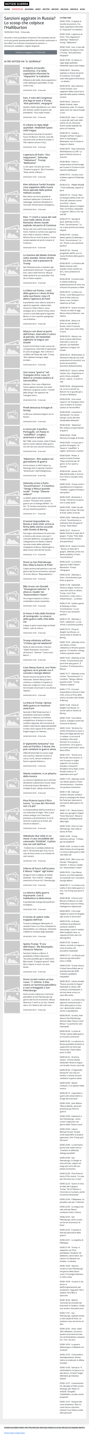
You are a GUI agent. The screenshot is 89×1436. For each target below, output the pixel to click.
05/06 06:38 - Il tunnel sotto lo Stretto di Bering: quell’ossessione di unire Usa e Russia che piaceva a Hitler (72, 283)
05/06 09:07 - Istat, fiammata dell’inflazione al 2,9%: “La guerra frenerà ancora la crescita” (72, 152)
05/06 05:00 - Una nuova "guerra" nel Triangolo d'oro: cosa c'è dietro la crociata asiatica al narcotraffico (72, 403)
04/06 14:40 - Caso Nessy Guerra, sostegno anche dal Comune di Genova (72, 721)
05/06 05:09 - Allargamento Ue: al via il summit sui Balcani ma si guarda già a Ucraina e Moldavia (71, 390)
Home (7, 9)
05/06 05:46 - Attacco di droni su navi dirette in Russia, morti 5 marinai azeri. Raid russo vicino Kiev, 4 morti (72, 326)
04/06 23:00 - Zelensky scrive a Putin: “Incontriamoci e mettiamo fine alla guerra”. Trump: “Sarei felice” (72, 521)
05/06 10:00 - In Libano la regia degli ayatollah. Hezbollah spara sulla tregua (72, 63)
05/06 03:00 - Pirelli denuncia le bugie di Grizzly (72, 436)
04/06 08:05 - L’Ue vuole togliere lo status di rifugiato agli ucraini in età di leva (72, 914)
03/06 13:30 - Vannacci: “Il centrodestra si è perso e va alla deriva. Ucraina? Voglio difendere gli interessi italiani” (72, 1373)
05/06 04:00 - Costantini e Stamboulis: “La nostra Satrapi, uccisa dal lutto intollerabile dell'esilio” (71, 416)
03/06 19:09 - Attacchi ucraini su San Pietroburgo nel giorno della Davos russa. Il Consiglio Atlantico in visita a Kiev (71, 1271)
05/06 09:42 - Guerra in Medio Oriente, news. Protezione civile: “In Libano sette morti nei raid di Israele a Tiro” (72, 107)
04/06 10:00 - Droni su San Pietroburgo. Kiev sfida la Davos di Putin (71, 829)
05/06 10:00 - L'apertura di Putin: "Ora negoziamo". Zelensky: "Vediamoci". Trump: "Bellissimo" (71, 38)
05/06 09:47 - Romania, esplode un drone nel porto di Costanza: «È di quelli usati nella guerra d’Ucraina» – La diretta (72, 76)
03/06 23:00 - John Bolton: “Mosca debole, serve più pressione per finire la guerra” (71, 1107)
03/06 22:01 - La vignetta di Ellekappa (71, 1241)
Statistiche (17, 9)
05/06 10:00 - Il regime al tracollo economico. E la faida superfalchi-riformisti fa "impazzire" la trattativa (71, 25)
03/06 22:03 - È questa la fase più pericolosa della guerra (70, 1233)
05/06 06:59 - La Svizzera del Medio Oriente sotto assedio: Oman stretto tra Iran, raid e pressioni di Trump (72, 269)
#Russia (64, 9)
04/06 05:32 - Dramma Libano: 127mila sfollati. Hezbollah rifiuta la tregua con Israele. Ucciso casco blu (72, 1061)
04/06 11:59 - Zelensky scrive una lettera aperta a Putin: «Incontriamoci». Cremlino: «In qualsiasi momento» (72, 783)
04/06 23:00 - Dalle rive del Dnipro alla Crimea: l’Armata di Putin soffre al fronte (72, 510)
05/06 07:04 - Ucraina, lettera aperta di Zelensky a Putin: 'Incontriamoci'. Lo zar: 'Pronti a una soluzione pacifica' (71, 240)
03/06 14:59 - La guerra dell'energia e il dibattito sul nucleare (72, 1347)
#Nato (81, 1427)
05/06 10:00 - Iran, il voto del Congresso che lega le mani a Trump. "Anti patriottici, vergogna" (72, 51)
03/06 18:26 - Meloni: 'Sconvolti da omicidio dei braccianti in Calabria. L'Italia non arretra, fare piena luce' (72, 1304)
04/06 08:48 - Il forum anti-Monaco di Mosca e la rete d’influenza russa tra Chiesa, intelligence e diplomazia (72, 902)
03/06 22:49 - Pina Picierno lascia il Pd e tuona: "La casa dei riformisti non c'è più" (72, 1176)
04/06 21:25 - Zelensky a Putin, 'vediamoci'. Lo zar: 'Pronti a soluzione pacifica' (71, 622)
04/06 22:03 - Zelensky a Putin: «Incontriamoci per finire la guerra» (71, 577)
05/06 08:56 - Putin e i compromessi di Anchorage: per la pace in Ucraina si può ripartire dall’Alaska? (72, 165)
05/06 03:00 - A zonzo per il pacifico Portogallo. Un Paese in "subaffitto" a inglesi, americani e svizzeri (71, 446)
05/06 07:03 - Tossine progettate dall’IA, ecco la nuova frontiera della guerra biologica (72, 254)
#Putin (46, 9)
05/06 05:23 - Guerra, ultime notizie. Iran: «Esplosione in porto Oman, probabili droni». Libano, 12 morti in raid (72, 376)
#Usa (82, 9)
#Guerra (29, 9)
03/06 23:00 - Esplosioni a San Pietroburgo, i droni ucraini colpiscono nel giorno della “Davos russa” (71, 1120)
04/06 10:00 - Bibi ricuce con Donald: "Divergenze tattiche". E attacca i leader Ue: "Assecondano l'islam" (72, 863)
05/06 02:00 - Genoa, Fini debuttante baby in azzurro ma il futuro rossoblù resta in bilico (71, 475)
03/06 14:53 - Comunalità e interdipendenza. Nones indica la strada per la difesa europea (72, 1358)
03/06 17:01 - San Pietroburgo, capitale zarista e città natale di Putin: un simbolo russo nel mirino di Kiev (72, 1318)
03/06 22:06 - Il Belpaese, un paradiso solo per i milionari (72, 1200)
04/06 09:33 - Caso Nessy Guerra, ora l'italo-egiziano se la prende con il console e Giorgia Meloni (72, 876)
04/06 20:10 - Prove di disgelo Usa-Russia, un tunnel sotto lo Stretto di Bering (70, 633)
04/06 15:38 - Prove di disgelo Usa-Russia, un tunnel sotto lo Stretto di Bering (70, 709)
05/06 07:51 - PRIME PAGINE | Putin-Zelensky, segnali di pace (72, 188)
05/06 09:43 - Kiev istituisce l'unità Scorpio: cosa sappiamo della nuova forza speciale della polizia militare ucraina (72, 91)
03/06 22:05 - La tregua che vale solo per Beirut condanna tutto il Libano (71, 1209)
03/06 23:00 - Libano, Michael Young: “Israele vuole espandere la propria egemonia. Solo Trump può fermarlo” (71, 1134)
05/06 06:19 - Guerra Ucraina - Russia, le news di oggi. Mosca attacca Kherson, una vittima (72, 311)
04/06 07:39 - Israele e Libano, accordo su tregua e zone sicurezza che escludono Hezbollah (72, 946)
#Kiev (38, 9)
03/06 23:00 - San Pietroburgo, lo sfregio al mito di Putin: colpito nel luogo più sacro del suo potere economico (70, 1163)
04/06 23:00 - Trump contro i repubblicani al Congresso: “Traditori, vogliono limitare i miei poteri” (72, 488)
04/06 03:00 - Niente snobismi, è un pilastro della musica (72, 1086)
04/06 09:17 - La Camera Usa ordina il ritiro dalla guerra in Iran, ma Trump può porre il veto (72, 889)
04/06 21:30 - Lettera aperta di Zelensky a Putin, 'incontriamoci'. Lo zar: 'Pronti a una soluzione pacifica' (72, 609)
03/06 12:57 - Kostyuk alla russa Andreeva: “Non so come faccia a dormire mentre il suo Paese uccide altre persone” (71, 1407)
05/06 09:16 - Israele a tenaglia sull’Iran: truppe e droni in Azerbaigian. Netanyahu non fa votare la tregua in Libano (71, 138)
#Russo (55, 9)
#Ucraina (73, 1427)
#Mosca (74, 9)
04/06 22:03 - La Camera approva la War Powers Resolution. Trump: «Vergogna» (70, 566)
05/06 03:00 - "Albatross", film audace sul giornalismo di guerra (72, 428)
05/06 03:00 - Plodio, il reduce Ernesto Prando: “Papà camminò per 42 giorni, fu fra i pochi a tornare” (70, 461)
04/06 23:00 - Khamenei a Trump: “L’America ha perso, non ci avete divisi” (72, 500)
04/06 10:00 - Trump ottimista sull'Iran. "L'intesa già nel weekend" (71, 839)
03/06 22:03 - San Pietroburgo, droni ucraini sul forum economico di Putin (71, 1221)
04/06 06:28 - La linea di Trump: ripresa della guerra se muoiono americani (72, 1034)
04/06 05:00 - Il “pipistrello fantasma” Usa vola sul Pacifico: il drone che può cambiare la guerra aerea (71, 1074)
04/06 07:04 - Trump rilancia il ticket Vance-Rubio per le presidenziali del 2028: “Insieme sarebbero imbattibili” (72, 971)
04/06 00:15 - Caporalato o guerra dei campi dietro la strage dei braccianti (71, 1096)
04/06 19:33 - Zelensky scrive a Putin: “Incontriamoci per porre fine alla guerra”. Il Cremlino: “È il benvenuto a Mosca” (72, 663)
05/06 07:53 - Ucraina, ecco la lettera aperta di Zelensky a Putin (72, 177)
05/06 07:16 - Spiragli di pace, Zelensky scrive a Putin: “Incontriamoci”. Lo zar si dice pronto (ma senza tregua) (72, 224)
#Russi (64, 1427)
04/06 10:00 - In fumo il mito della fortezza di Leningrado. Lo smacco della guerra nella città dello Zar (72, 850)
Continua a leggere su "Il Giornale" (31, 52)
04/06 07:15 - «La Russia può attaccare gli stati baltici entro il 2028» (72, 958)
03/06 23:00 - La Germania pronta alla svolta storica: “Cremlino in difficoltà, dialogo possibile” (71, 1149)
